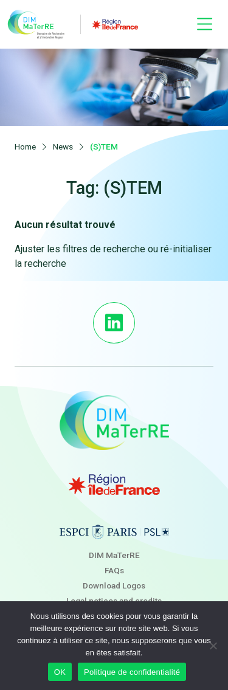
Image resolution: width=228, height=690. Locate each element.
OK (60, 672)
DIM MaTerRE (114, 555)
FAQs (114, 570)
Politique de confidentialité (132, 672)
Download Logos (114, 585)
